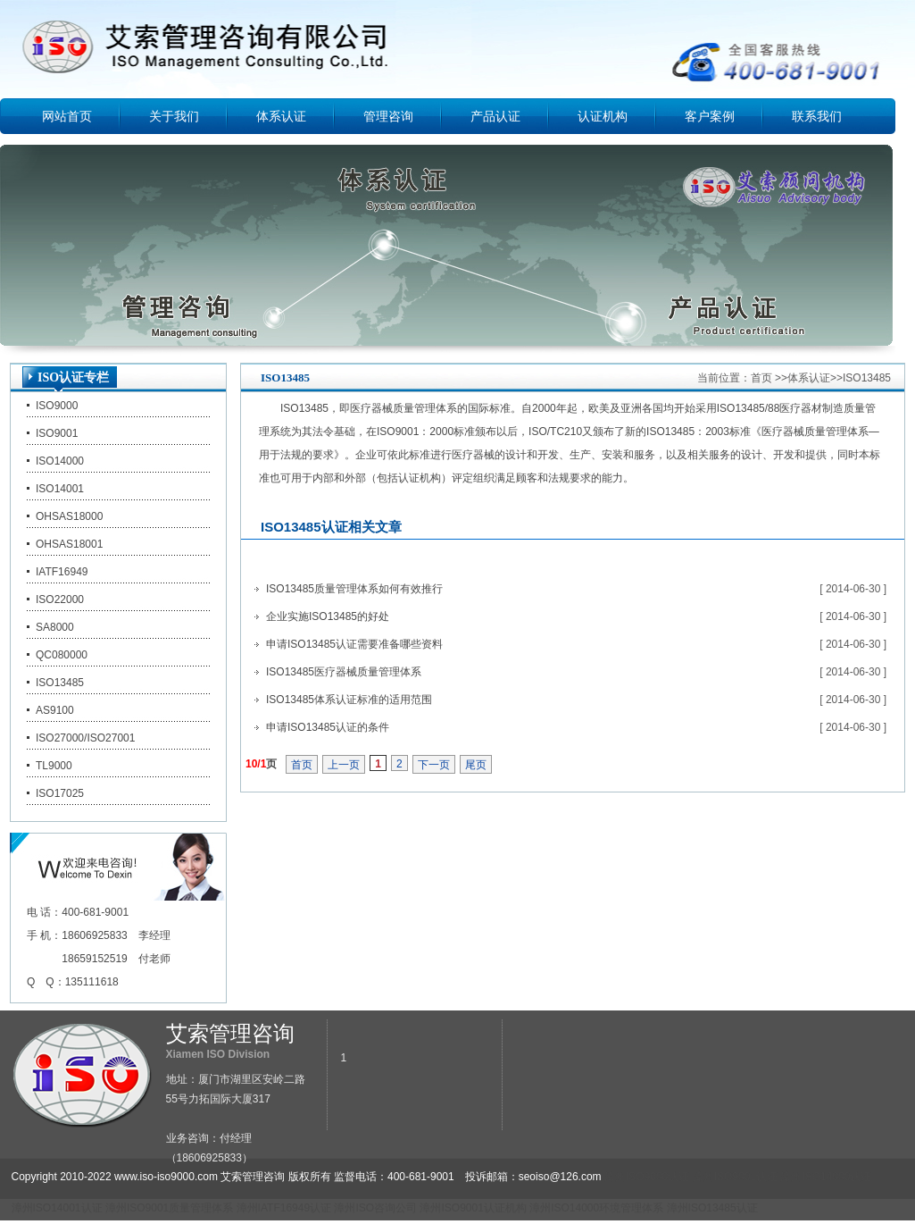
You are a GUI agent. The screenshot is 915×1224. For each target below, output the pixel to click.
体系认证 (281, 116)
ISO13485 (60, 682)
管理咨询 (388, 116)
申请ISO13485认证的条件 (327, 727)
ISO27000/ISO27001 (85, 738)
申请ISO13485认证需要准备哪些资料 (354, 644)
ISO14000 (60, 461)
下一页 (434, 765)
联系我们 (817, 116)
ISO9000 (57, 405)
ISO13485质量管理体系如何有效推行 (354, 589)
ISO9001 (57, 433)
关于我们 (174, 116)
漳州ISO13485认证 (712, 1208)
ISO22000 (60, 599)
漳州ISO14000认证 (825, 1176)
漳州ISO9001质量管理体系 (169, 1208)
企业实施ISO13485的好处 (327, 616)
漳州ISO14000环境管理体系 (596, 1208)
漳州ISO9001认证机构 (473, 1208)
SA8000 (55, 627)
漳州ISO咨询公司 (375, 1208)
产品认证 (495, 116)
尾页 (476, 765)
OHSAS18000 (69, 516)
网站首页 (67, 116)
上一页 (344, 765)
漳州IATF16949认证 (284, 1208)
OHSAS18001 (69, 544)
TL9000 (54, 765)
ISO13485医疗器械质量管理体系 (343, 672)
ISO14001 (60, 488)
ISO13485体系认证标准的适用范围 (349, 699)
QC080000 (61, 655)
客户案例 (710, 116)
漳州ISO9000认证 (646, 1176)
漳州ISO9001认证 (735, 1176)
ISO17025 (60, 793)
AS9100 (55, 710)
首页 (761, 378)
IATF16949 (61, 572)
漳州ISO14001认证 (57, 1208)
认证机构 (603, 116)
